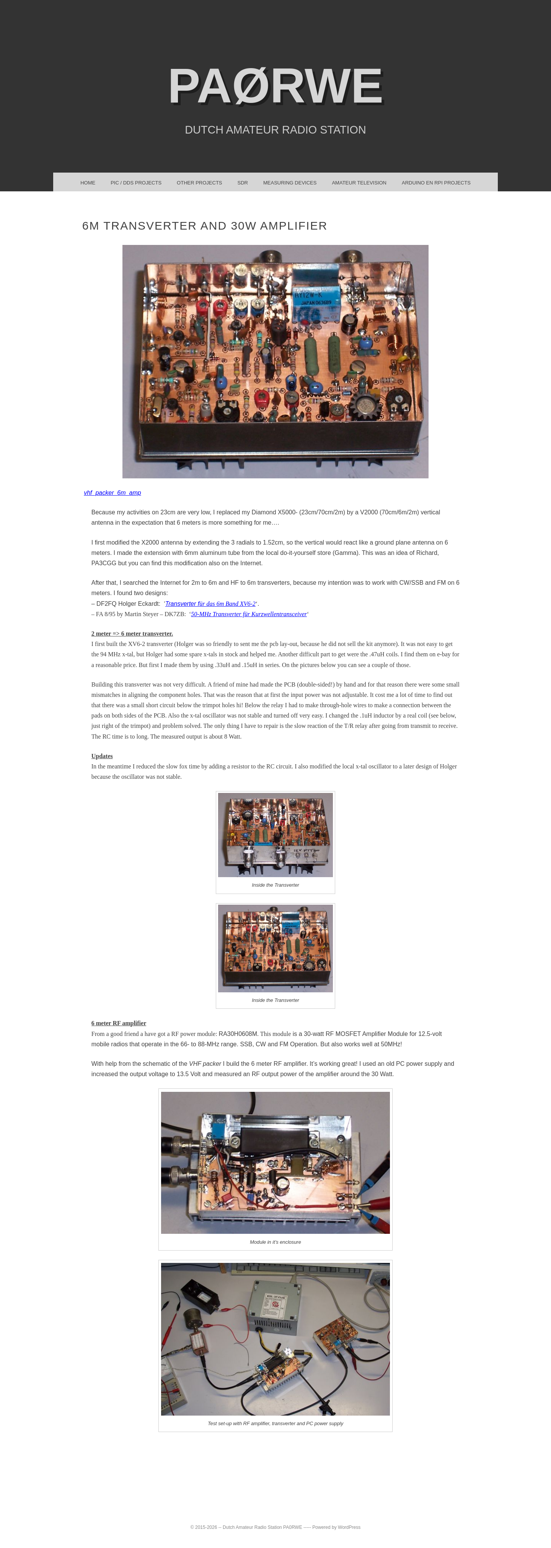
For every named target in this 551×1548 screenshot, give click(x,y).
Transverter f (210, 603)
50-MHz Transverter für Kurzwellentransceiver (249, 614)
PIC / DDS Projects (136, 183)
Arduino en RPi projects (436, 183)
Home (87, 183)
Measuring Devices (289, 183)
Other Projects (199, 183)
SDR (243, 183)
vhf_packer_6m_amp (112, 492)
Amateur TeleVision (359, 183)
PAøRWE (275, 85)
